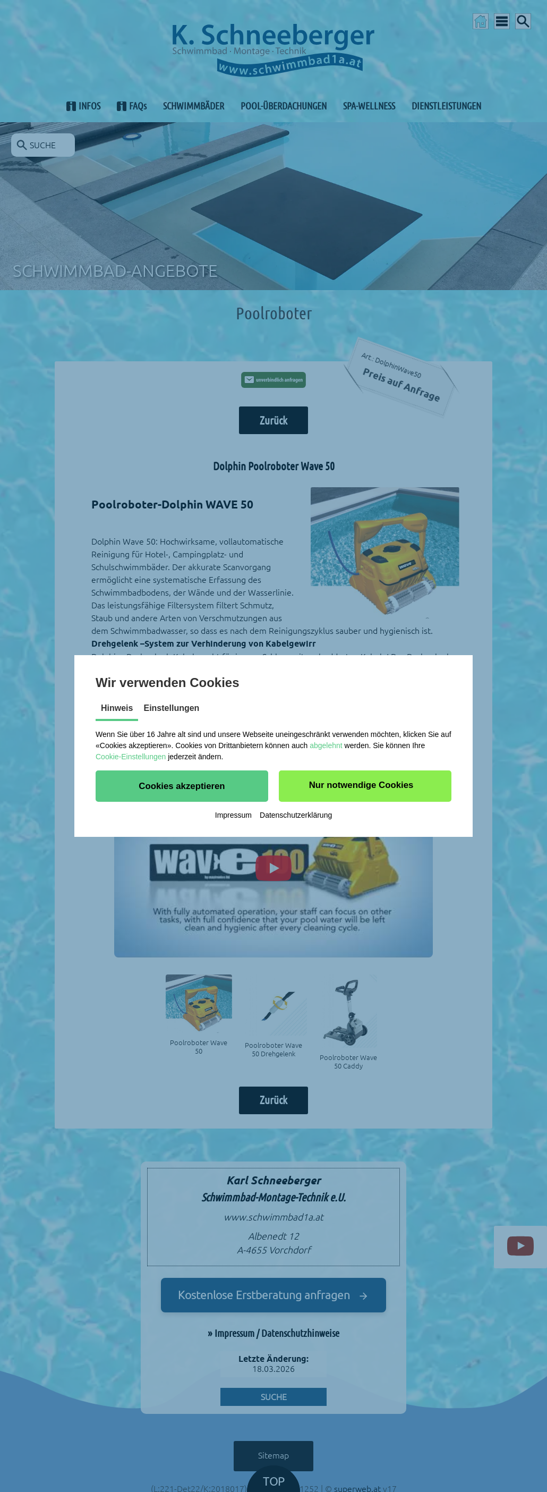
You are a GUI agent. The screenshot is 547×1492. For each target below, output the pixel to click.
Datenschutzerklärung (296, 815)
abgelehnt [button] (326, 745)
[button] (182, 785)
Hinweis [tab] (117, 708)
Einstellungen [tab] (171, 708)
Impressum (233, 815)
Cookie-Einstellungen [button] (131, 756)
